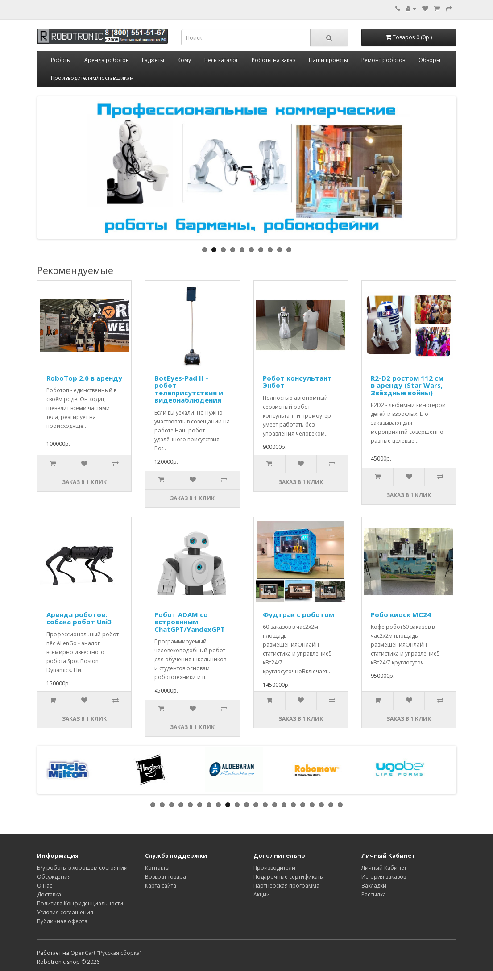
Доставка (49, 894)
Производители (274, 867)
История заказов (383, 876)
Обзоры (429, 60)
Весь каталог (221, 60)
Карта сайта (160, 885)
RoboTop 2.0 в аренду (84, 377)
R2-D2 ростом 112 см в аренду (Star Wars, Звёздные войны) (407, 385)
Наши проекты (328, 60)
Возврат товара (165, 876)
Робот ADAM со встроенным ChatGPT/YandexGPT (189, 622)
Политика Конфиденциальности (80, 903)
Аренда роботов (106, 60)
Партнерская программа (286, 885)
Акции (261, 894)
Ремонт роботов (383, 60)
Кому (184, 60)
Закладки (373, 885)
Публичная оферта (62, 921)
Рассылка (373, 894)
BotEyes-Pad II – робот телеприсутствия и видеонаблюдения (188, 389)
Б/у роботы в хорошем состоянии (82, 867)
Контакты (157, 867)
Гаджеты (153, 60)
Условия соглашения (65, 912)
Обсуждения (54, 876)
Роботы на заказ (273, 60)
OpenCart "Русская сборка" (106, 953)
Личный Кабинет (383, 867)
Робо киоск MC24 (401, 614)
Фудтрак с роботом (298, 614)
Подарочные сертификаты (288, 876)
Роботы (61, 60)
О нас (44, 885)
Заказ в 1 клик (84, 482)
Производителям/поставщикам (92, 78)
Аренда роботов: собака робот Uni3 (79, 618)
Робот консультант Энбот (297, 381)
